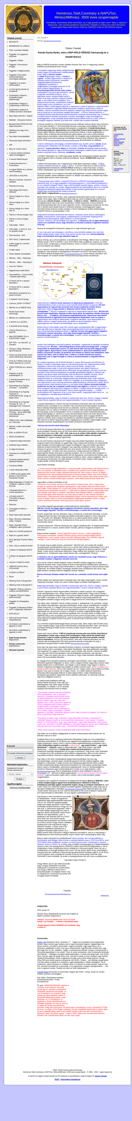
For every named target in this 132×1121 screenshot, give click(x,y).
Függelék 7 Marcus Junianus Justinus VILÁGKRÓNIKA (20, 590)
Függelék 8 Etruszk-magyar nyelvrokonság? (19, 596)
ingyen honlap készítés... (118, 144)
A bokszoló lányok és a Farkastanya (18, 164)
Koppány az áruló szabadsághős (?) (16, 374)
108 (10, 145)
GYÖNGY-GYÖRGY (17, 573)
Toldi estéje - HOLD (16, 225)
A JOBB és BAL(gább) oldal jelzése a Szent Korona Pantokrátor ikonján (19, 476)
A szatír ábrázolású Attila (18, 470)
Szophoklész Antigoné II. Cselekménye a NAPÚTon (19, 105)
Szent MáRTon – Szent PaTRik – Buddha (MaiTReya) (21, 276)
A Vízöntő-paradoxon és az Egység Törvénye (19, 381)
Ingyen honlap (100, 1077)
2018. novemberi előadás (18, 50)
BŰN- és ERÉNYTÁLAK (18, 433)
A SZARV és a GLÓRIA (18, 322)
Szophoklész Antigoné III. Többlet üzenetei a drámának (20, 111)
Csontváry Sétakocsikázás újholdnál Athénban (19, 460)
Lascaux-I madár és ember (19, 562)
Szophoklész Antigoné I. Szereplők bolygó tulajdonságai (18, 97)
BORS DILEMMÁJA (16, 437)
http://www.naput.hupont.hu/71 (52, 41)
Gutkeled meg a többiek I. (19, 445)
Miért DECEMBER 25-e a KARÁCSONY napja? (18, 337)
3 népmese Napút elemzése (19, 441)
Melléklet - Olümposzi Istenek (20, 120)
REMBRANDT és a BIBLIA (19, 46)
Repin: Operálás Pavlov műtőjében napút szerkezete (20, 526)
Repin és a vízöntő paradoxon (20, 531)
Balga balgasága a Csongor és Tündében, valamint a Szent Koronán (21, 484)
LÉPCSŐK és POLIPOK (18, 176)
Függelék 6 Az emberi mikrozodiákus (17, 84)
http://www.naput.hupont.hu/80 (79, 644)
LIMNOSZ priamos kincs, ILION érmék (18, 567)
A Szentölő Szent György (18, 326)
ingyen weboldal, (119, 142)
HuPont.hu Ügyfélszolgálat (20, 788)
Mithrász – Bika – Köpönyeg (19, 258)
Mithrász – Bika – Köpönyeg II (20, 262)
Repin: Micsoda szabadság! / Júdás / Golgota (20, 520)
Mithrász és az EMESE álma (20, 308)
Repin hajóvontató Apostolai (19, 515)
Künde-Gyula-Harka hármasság (16, 313)
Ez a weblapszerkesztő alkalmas (119, 138)
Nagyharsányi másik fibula (19, 271)
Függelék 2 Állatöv (16, 61)
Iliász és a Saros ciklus (17, 149)
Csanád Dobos (43, 973)
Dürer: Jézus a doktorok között (20, 546)
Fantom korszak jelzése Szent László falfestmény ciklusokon (20, 356)
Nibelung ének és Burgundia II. (21, 585)
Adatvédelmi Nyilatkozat (70, 1080)
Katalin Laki (41, 943)
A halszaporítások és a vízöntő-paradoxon (17, 491)
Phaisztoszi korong (16, 186)
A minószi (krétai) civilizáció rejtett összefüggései (19, 154)
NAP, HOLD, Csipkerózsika (19, 239)
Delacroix (12, 505)
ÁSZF (56, 1080)
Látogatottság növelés (118, 169)
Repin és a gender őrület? (19, 535)
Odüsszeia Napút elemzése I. (20, 141)
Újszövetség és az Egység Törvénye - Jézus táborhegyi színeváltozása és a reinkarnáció (20, 413)
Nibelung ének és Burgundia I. (20, 581)
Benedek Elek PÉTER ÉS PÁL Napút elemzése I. (20, 125)
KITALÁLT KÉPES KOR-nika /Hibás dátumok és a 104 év (20, 362)
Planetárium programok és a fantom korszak (20, 294)
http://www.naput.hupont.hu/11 (74, 789)
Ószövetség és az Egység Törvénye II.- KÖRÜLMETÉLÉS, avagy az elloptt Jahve (20, 395)
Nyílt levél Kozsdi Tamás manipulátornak (18, 619)
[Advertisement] (17, 699)
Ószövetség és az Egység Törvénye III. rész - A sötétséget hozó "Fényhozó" (19, 404)
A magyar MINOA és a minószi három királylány (20, 171)
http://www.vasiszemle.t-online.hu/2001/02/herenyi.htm (63, 140)
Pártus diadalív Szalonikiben (20, 254)
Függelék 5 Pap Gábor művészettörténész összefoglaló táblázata (17, 77)
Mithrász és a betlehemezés (19, 318)
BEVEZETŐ (13, 42)
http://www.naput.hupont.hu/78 (73, 253)
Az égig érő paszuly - (17, 449)
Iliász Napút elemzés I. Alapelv (20, 116)
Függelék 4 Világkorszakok (19, 71)
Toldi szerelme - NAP (17, 235)
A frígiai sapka (14, 250)
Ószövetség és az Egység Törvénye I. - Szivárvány (19, 387)
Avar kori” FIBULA (16, 266)
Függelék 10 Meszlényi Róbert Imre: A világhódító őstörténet (20, 609)
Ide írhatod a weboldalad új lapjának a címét (19, 625)
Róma (11, 577)
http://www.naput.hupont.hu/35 (46, 772)
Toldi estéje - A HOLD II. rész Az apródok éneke (20, 230)
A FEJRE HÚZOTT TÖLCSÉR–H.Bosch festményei (17, 498)
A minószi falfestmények (18, 159)
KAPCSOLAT (14, 614)
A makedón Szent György (19, 299)
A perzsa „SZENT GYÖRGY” (20, 303)
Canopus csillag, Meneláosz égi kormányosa (19, 350)
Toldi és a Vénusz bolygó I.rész (21, 215)
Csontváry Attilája (15, 466)
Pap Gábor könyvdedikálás (19, 136)
